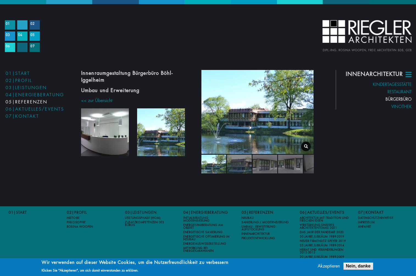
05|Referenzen (26, 102)
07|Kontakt (22, 116)
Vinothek (392, 107)
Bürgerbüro (390, 99)
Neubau (248, 218)
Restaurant (391, 92)
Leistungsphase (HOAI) (143, 218)
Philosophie (76, 222)
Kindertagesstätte (383, 85)
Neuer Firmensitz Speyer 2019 (323, 241)
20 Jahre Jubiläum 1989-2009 (322, 257)
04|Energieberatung (34, 95)
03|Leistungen (26, 88)
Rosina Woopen (80, 227)
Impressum (366, 222)
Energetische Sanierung (202, 232)
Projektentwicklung (258, 238)
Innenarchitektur (256, 234)
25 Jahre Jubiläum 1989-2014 (322, 245)
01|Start (17, 73)
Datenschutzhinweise (375, 218)
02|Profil (18, 80)
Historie (73, 218)
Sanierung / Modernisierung (265, 222)
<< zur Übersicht (96, 94)
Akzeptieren (329, 266)
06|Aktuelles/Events (34, 109)
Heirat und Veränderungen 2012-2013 (321, 251)
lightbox (312, 148)
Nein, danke (358, 266)
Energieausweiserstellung (204, 244)
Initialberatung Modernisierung (196, 219)
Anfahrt (364, 227)
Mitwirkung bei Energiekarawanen (198, 249)
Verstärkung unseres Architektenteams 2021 (318, 226)
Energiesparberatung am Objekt (203, 226)
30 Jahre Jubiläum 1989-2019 (322, 236)
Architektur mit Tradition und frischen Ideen (324, 219)
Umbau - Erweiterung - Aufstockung (259, 228)
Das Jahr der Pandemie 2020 (322, 232)
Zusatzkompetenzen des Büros (144, 224)
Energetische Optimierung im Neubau (206, 238)
